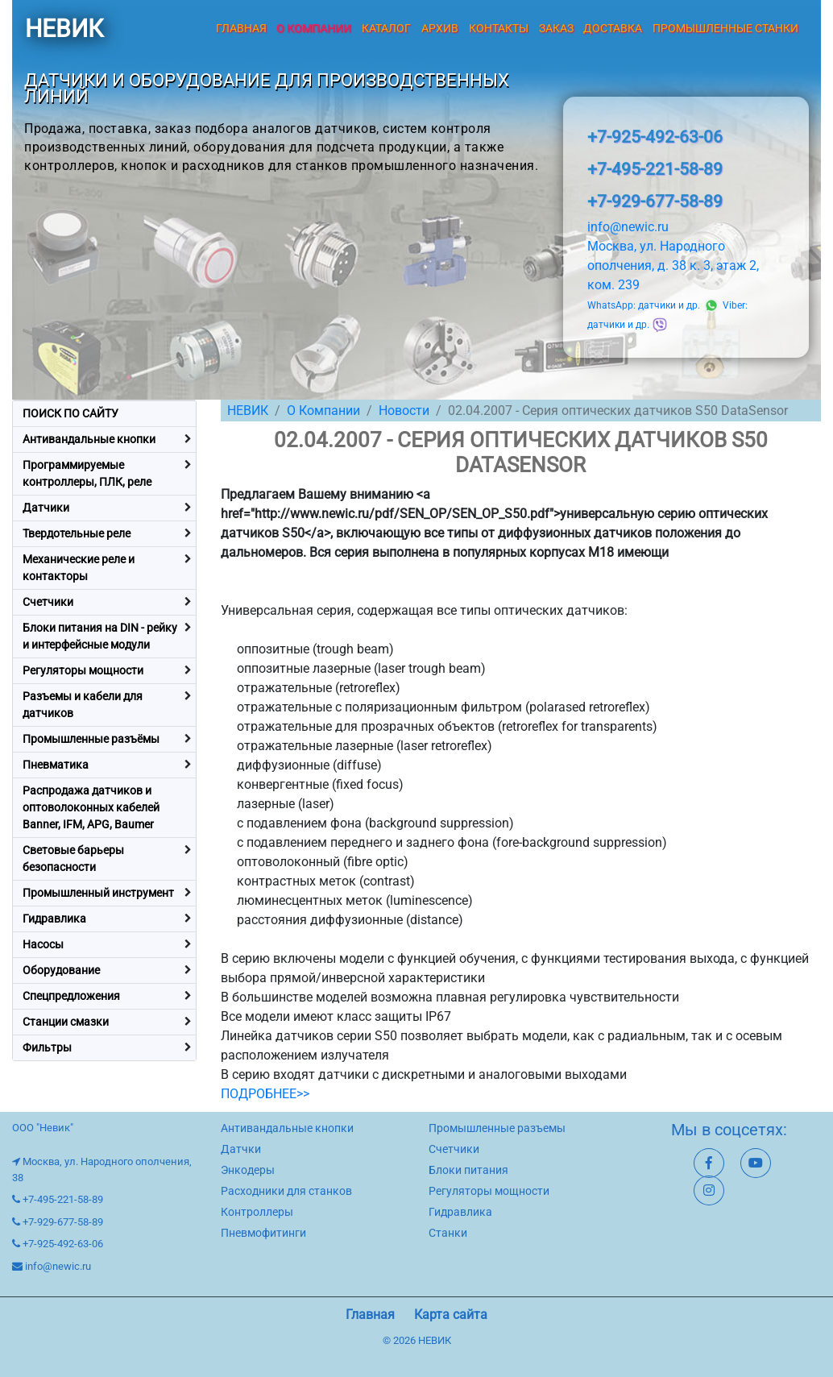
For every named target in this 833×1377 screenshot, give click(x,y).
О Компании (323, 410)
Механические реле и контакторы (79, 568)
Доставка (612, 28)
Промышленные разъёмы (91, 738)
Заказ (556, 28)
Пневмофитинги (263, 1232)
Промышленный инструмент (98, 892)
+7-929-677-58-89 (655, 201)
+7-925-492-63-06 (655, 137)
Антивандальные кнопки (89, 439)
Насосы (43, 944)
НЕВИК (64, 29)
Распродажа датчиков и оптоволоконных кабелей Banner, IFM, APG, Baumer (91, 807)
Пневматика (56, 764)
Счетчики (48, 601)
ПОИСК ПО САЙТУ (70, 413)
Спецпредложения (71, 995)
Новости (404, 410)
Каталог (386, 28)
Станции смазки (66, 1021)
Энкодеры (248, 1169)
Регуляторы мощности (83, 670)
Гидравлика (54, 918)
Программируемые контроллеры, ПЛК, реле (87, 473)
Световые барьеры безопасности (73, 858)
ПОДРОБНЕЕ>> (265, 1093)
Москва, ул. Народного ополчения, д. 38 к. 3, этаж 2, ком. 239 (673, 265)
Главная (241, 28)
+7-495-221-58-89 (655, 169)
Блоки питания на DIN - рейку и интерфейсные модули (100, 636)
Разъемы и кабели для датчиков (83, 705)
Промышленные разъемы (497, 1128)
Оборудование (61, 970)
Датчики (46, 507)
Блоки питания (468, 1169)
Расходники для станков (286, 1190)
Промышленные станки (725, 28)
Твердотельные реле (77, 533)
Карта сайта (450, 1314)
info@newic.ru (628, 226)
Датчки (241, 1149)
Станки (448, 1232)
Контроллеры (257, 1211)
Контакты (498, 28)
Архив (439, 28)
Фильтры (47, 1047)
